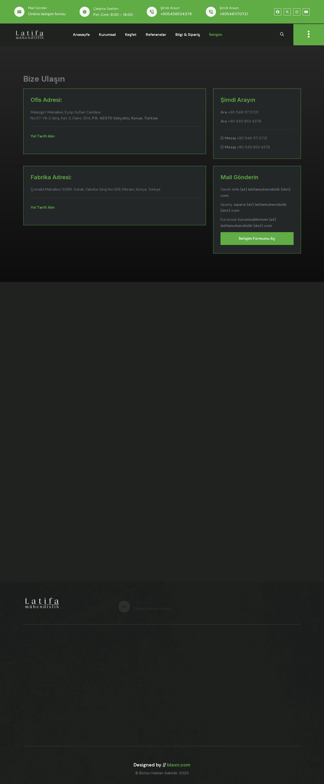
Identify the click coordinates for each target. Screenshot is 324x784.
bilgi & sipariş (187, 34)
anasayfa (81, 34)
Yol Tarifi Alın (43, 136)
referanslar (156, 34)
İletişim (215, 34)
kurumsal (107, 34)
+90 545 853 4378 (241, 121)
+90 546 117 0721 (239, 112)
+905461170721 (234, 13)
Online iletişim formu (47, 13)
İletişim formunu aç (257, 238)
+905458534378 (176, 13)
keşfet (130, 34)
